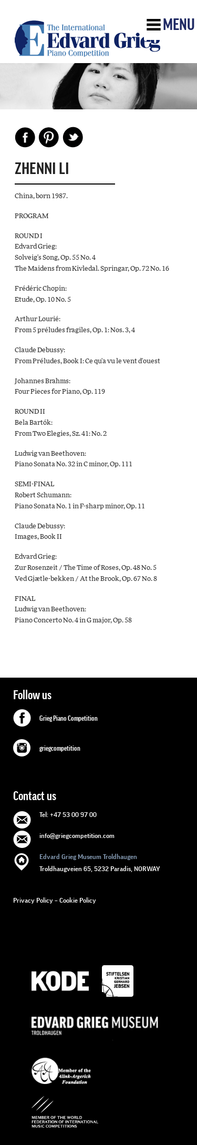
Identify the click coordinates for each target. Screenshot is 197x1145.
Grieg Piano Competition (68, 718)
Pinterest (48, 137)
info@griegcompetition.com (77, 835)
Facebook (25, 137)
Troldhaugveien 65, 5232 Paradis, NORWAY (99, 862)
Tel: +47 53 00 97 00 (68, 814)
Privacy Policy (33, 900)
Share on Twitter (72, 137)
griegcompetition (59, 748)
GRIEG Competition (87, 38)
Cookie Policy (77, 900)
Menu (179, 25)
